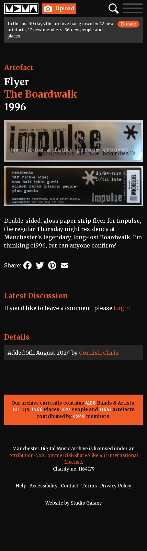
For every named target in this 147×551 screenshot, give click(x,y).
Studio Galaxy (86, 503)
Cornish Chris (98, 352)
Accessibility (44, 486)
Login (122, 308)
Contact (69, 486)
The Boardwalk (40, 94)
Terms (89, 486)
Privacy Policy (116, 486)
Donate (128, 23)
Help (20, 486)
